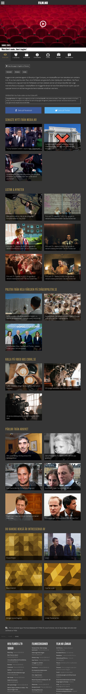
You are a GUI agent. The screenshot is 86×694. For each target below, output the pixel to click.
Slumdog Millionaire (37, 664)
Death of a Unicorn (12, 654)
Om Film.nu (59, 622)
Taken (33, 671)
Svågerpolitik (59, 677)
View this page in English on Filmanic (17, 66)
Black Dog (10, 626)
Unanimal (10, 641)
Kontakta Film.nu (61, 627)
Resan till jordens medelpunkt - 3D (41, 654)
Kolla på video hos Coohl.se (20, 347)
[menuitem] (3, 611)
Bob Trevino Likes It (12, 629)
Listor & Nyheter (14, 186)
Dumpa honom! (36, 661)
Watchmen (35, 658)
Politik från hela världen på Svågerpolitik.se (31, 281)
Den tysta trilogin (12, 659)
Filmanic (58, 641)
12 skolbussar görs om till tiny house (66, 649)
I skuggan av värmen (37, 637)
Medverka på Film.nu (62, 632)
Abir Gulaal (10, 651)
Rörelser (9, 638)
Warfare (9, 644)
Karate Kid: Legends (12, 688)
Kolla (57, 658)
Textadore (59, 668)
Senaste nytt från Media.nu (21, 120)
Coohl (58, 646)
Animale (9, 668)
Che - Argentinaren (37, 649)
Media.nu (58, 671)
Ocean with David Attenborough (16, 647)
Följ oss (58, 637)
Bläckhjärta (35, 669)
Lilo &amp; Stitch (12, 685)
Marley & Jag (35, 631)
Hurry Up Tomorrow (12, 676)
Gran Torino (35, 634)
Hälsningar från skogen (38, 627)
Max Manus (35, 641)
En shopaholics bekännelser (39, 644)
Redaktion (59, 629)
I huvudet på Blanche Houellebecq (16, 634)
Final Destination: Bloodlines (15, 671)
